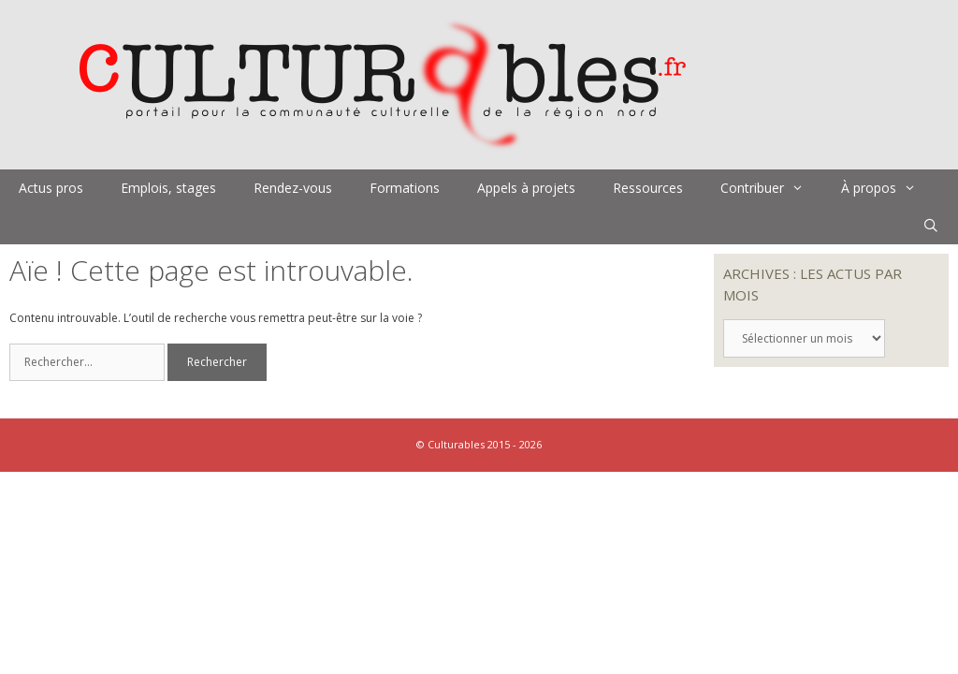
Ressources (648, 188)
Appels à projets (526, 188)
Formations (405, 188)
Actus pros (51, 188)
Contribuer (771, 188)
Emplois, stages (168, 188)
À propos (888, 188)
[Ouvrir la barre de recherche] (931, 225)
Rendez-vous (293, 188)
